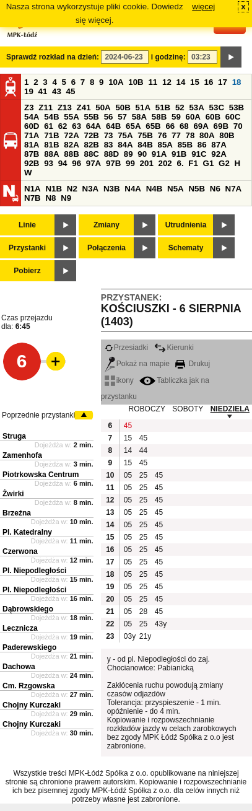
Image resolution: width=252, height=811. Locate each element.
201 (147, 163)
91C (198, 154)
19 (28, 91)
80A (206, 135)
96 (76, 163)
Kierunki (174, 347)
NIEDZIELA (230, 409)
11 (152, 82)
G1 (208, 163)
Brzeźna (16, 513)
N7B (32, 198)
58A (139, 116)
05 (128, 475)
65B (153, 126)
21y (145, 636)
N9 (66, 198)
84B (144, 144)
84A (125, 144)
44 (143, 450)
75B (144, 135)
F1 (193, 163)
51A (143, 107)
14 (181, 82)
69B (221, 126)
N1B (53, 188)
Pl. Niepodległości (34, 570)
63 (76, 126)
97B (113, 163)
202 (165, 163)
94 (62, 163)
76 (162, 135)
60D (31, 126)
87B (31, 154)
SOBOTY (187, 409)
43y (161, 624)
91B (179, 154)
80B (226, 135)
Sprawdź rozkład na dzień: (52, 57)
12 (167, 82)
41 (43, 91)
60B (213, 116)
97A (93, 163)
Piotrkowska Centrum (40, 474)
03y (130, 636)
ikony (119, 380)
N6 (215, 188)
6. (180, 163)
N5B (196, 188)
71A (31, 135)
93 (48, 163)
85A (164, 144)
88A (51, 154)
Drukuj (192, 363)
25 (143, 475)
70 (238, 126)
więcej (203, 6)
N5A (175, 188)
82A (71, 144)
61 (48, 126)
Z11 (45, 107)
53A (196, 107)
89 (128, 154)
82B (91, 144)
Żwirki (13, 493)
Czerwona (20, 551)
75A (125, 135)
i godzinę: (168, 57)
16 (209, 82)
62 (62, 126)
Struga (14, 436)
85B (185, 144)
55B (91, 116)
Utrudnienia (186, 225)
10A (115, 82)
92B (31, 163)
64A (93, 126)
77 (176, 135)
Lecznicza (20, 628)
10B (135, 82)
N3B (111, 188)
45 (71, 91)
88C (91, 154)
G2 (224, 163)
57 (122, 116)
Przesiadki (126, 347)
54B (51, 116)
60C (232, 116)
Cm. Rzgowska (28, 686)
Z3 (29, 107)
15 (194, 82)
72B (91, 135)
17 (222, 82)
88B (71, 154)
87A (218, 144)
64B (113, 126)
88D (111, 154)
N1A (32, 188)
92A (218, 154)
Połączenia (106, 247)
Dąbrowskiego (27, 609)
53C (216, 107)
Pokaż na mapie (137, 363)
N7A (233, 188)
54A (31, 116)
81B (51, 144)
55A (71, 116)
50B (122, 107)
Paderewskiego (29, 647)
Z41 (84, 107)
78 (190, 135)
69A (200, 126)
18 (236, 82)
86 (202, 144)
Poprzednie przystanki (38, 415)
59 (176, 116)
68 (184, 126)
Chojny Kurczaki (31, 705)
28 (143, 611)
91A (159, 154)
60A (193, 116)
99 (130, 163)
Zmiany (106, 225)
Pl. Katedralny (27, 532)
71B (51, 135)
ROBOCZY (147, 409)
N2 (72, 188)
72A (71, 135)
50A (102, 107)
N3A (90, 188)
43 (56, 91)
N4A (132, 188)
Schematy (186, 247)
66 (170, 126)
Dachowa (18, 666)
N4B (154, 188)
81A (31, 144)
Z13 (65, 107)
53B (236, 107)
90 (142, 154)
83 (108, 144)
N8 (50, 198)
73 (108, 135)
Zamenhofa (22, 455)
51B (162, 107)
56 (108, 116)
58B (159, 116)
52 (180, 107)
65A (133, 126)
